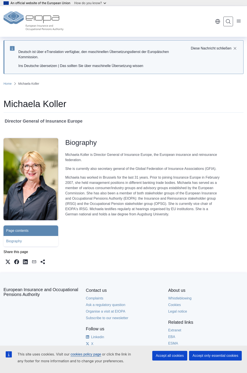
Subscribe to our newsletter (107, 318)
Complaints (94, 298)
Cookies (174, 305)
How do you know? (90, 3)
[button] (7, 261)
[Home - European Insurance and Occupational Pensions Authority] (33, 21)
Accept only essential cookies (215, 355)
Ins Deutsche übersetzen (37, 66)
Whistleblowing (180, 298)
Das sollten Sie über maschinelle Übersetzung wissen (101, 66)
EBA (171, 337)
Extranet (174, 330)
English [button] (217, 21)
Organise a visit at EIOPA (105, 311)
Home (8, 83)
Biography (14, 241)
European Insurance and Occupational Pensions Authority (41, 292)
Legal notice (177, 311)
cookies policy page (85, 354)
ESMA (173, 343)
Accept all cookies (170, 355)
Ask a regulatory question (105, 305)
